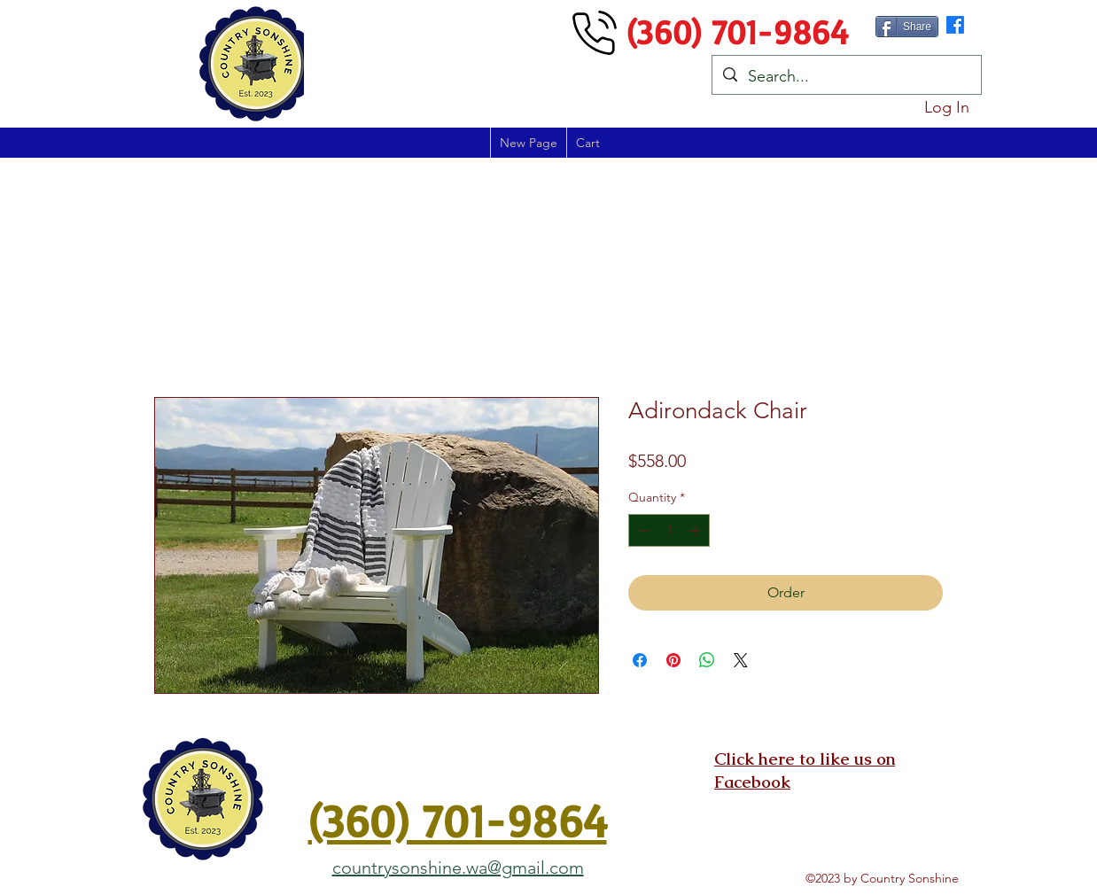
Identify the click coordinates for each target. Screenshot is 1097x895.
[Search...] (846, 77)
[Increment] (696, 530)
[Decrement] (642, 530)
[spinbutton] (669, 530)
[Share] (906, 26)
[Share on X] (740, 660)
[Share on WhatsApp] (707, 660)
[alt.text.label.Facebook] (955, 25)
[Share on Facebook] (639, 660)
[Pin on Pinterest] (673, 660)
